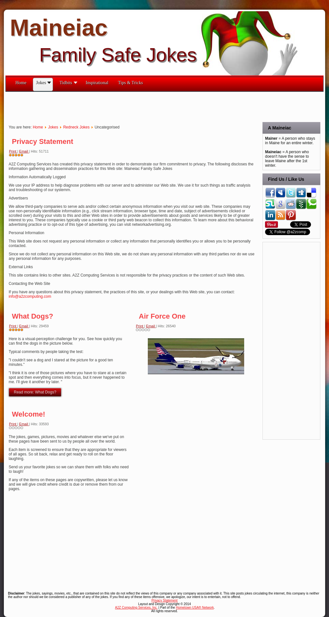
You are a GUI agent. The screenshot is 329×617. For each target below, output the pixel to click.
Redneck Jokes (76, 127)
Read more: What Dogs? (35, 392)
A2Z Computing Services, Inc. (136, 607)
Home (38, 127)
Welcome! (28, 414)
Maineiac (59, 27)
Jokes (53, 127)
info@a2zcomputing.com (30, 296)
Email (24, 151)
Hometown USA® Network (195, 607)
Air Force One (162, 316)
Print (13, 151)
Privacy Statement (42, 141)
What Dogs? (32, 316)
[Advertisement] (122, 106)
